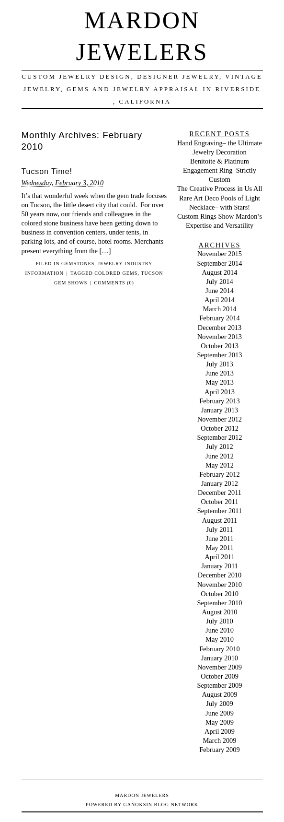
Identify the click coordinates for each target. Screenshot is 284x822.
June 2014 (219, 290)
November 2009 (219, 667)
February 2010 (219, 649)
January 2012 (219, 483)
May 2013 (219, 382)
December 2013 (220, 327)
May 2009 (219, 722)
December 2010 (220, 575)
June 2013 (219, 373)
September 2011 (219, 511)
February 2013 (219, 401)
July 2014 (219, 281)
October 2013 (220, 346)
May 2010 (219, 639)
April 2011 (219, 557)
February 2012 (219, 474)
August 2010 (220, 612)
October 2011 (219, 501)
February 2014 (219, 318)
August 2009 (220, 694)
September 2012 (219, 437)
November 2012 (219, 419)
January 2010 (219, 658)
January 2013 (219, 410)
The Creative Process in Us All (219, 188)
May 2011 (219, 548)
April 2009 (219, 731)
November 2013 (219, 337)
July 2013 (219, 364)
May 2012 (219, 465)
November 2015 (219, 254)
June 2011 (219, 538)
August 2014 (220, 272)
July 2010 (219, 621)
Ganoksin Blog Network (160, 804)
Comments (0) (114, 282)
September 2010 (219, 603)
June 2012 (219, 456)
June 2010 (219, 630)
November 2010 (219, 584)
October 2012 (220, 428)
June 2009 (219, 713)
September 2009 (219, 685)
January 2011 (219, 566)
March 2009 (220, 740)
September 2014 (219, 263)
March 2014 (220, 309)
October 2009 (220, 676)
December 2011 (219, 492)
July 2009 (219, 703)
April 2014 (219, 300)
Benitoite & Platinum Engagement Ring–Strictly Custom (219, 170)
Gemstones (77, 263)
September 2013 (219, 355)
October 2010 (220, 594)
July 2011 (219, 529)
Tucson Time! (47, 171)
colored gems (115, 273)
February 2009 (219, 749)
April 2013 (219, 392)
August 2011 (219, 520)
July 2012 (219, 446)
